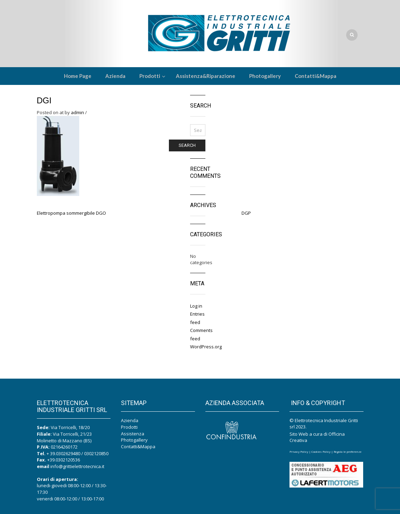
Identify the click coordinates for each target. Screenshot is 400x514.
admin (77, 112)
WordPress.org (206, 346)
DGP (246, 213)
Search (187, 145)
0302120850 (96, 453)
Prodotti (129, 427)
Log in (196, 306)
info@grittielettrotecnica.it (77, 466)
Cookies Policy (320, 451)
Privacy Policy (298, 451)
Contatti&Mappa (138, 446)
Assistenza (132, 433)
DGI (44, 100)
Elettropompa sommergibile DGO (71, 213)
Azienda (129, 420)
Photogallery (134, 440)
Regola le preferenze (347, 451)
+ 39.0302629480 (63, 453)
